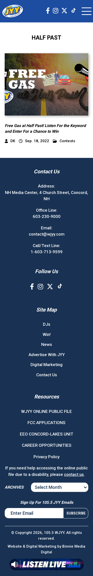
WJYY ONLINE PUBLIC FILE (46, 411)
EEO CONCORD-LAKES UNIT (46, 434)
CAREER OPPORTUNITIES (46, 445)
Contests (64, 141)
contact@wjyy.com (46, 234)
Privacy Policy (46, 456)
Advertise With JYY (47, 354)
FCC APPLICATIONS (46, 422)
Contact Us (46, 374)
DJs (46, 324)
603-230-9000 (47, 216)
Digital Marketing (46, 364)
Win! (47, 334)
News (46, 344)
